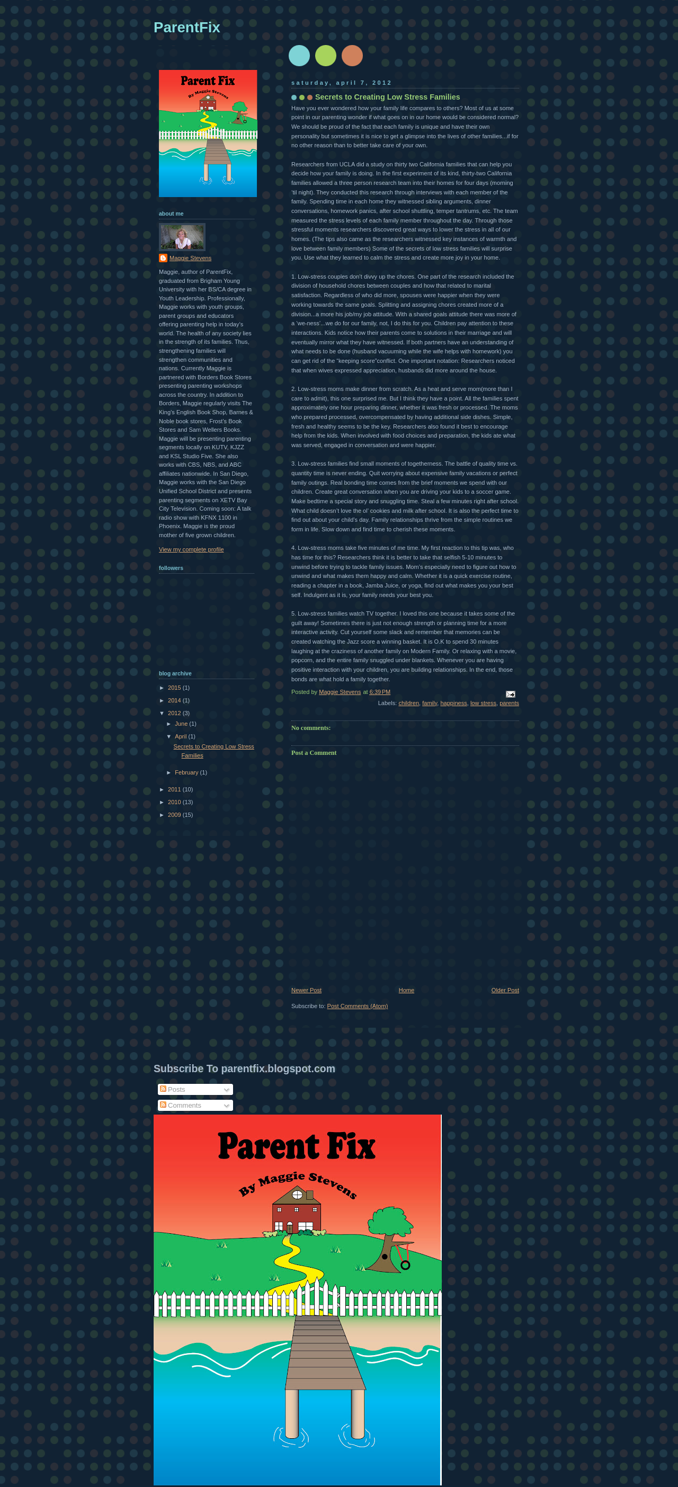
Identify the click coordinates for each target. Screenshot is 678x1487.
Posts (172, 1089)
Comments (180, 1105)
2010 (175, 802)
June (182, 723)
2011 (175, 789)
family (429, 703)
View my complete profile (191, 549)
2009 (175, 815)
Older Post (505, 990)
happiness (453, 703)
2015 (175, 687)
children (408, 703)
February (187, 772)
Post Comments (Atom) (357, 1006)
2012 (175, 713)
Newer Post (306, 990)
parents (509, 703)
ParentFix (187, 27)
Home (406, 990)
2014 (175, 700)
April (181, 736)
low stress (483, 703)
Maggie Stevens (190, 258)
